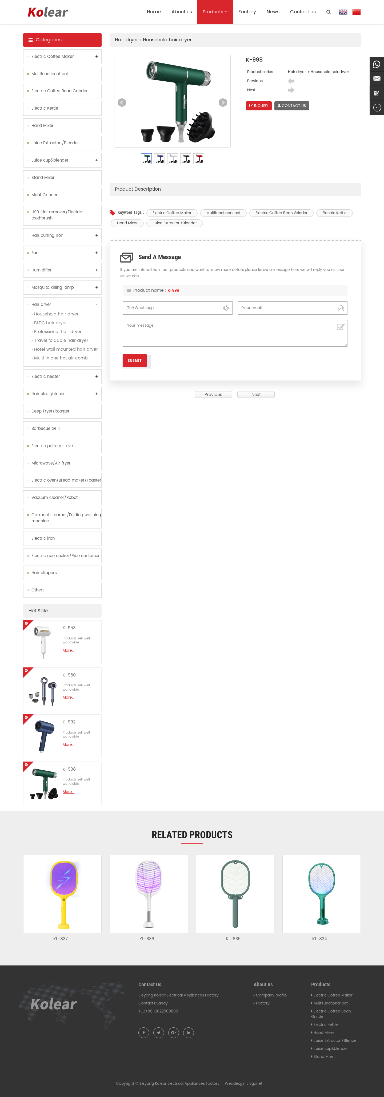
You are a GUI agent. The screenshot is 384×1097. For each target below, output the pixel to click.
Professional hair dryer (58, 331)
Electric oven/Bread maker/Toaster (66, 480)
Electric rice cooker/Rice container (65, 555)
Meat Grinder (44, 195)
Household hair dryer (167, 40)
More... (68, 650)
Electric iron (43, 538)
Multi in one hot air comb (61, 358)
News (273, 12)
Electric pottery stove (52, 446)
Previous (213, 394)
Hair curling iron (47, 235)
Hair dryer (126, 40)
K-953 (69, 627)
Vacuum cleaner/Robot (54, 497)
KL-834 (319, 938)
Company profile (271, 995)
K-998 (173, 290)
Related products (192, 834)
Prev (122, 102)
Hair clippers (44, 573)
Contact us (303, 12)
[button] (226, 12)
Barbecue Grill (45, 428)
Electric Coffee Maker (172, 213)
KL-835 (233, 938)
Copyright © (127, 1083)
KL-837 (60, 938)
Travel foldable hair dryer (61, 340)
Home (154, 12)
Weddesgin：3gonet (243, 1083)
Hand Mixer (127, 223)
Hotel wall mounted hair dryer (66, 349)
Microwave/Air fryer (51, 463)
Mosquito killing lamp (52, 287)
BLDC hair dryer (50, 322)
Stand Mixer (43, 177)
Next (223, 102)
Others (38, 590)
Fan (34, 253)
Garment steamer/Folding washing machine (66, 518)
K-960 (69, 675)
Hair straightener (48, 394)
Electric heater (45, 376)
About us (181, 12)
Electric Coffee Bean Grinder (281, 213)
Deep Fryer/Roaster (50, 411)
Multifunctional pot (223, 213)
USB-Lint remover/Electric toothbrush (56, 215)
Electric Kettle (334, 213)
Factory (247, 12)
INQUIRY (258, 106)
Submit (135, 360)
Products (215, 12)
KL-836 (146, 938)
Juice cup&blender (50, 160)
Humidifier (41, 270)
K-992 (69, 722)
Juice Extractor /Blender (175, 223)
